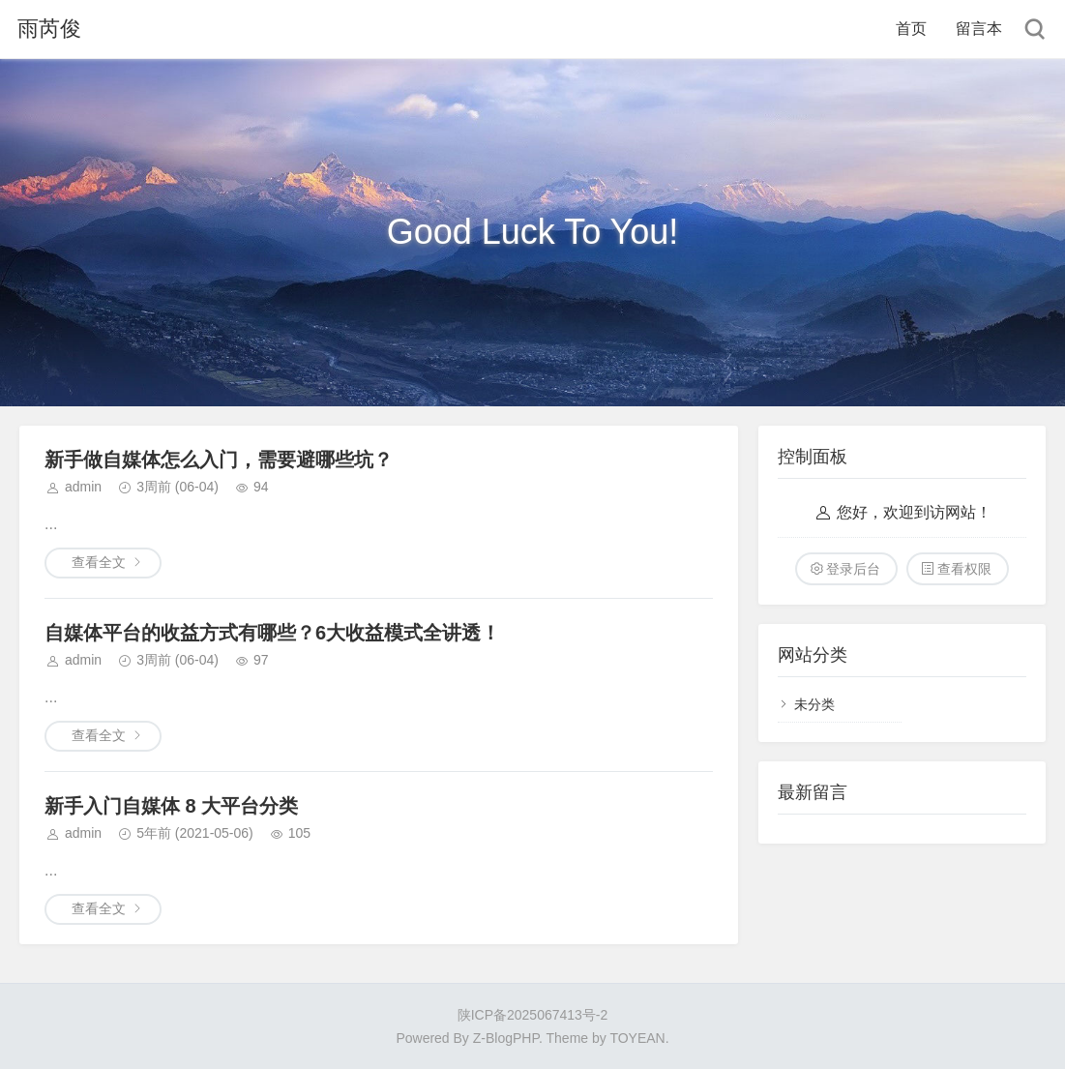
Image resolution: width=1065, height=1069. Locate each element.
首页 (911, 28)
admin (83, 486)
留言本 (979, 28)
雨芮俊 (49, 28)
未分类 (814, 704)
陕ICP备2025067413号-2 (533, 1015)
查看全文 (99, 562)
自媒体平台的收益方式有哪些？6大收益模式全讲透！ (272, 632)
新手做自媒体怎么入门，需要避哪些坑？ (218, 459)
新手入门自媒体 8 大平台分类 (171, 806)
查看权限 (964, 569)
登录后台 (853, 569)
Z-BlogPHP (506, 1038)
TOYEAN (637, 1038)
